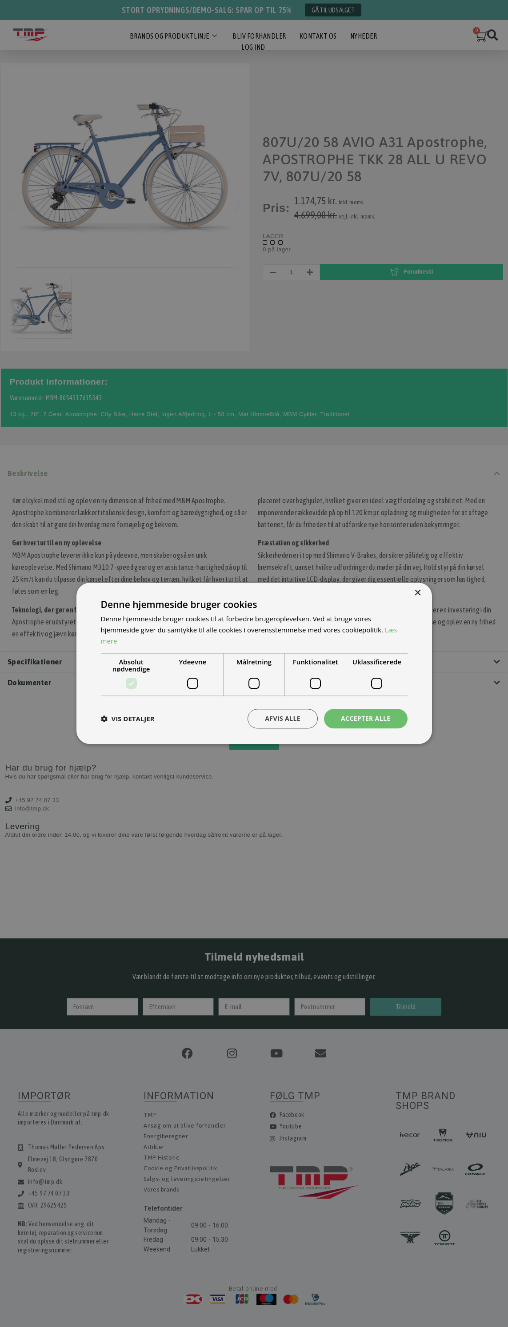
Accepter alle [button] (365, 718)
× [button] (417, 593)
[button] (128, 719)
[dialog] (254, 663)
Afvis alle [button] (282, 718)
